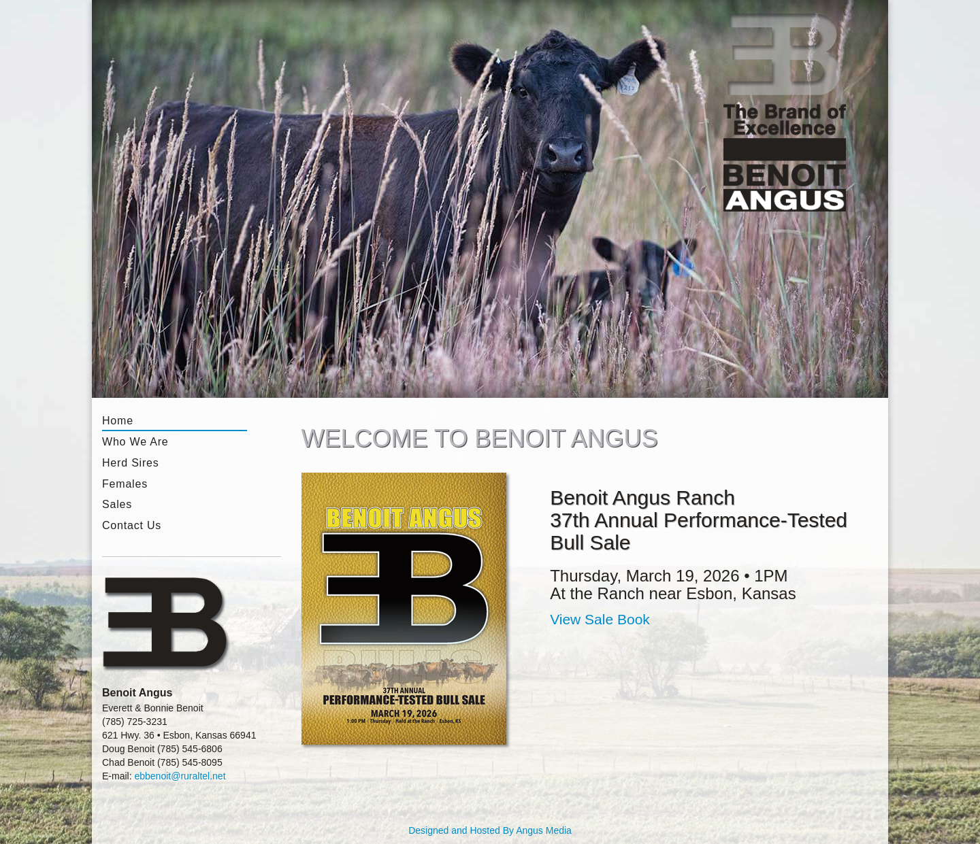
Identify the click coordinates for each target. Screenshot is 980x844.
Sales (117, 504)
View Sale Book (600, 619)
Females (125, 484)
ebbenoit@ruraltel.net (179, 776)
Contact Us (131, 525)
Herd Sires (130, 463)
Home (117, 420)
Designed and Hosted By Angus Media (490, 830)
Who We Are (135, 442)
